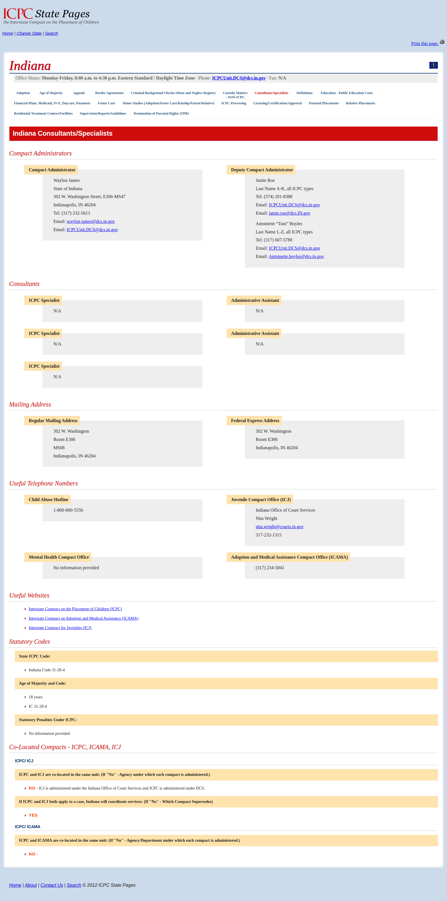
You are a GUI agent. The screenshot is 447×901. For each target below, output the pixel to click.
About (31, 885)
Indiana (30, 65)
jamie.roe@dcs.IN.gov (289, 213)
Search (51, 33)
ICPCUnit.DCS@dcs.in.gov (239, 78)
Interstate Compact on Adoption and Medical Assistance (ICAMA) (84, 618)
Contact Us (51, 885)
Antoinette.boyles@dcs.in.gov (296, 256)
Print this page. (425, 43)
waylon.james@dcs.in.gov (91, 221)
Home (7, 33)
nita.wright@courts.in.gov (280, 526)
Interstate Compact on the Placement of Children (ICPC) (75, 609)
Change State (29, 33)
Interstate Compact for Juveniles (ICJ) (60, 627)
